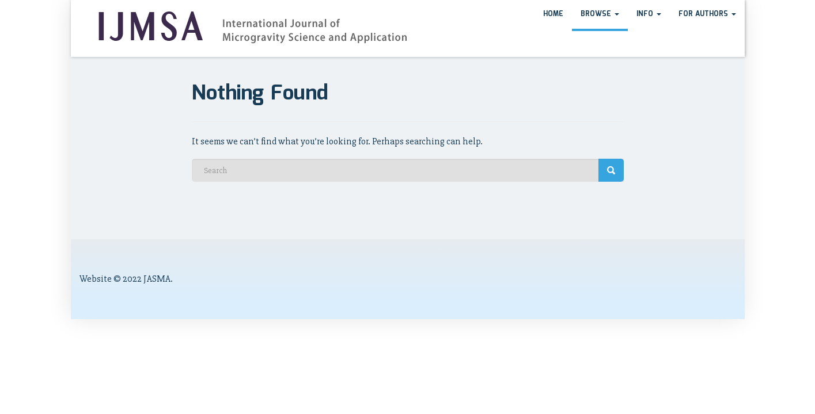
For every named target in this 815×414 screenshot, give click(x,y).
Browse (600, 14)
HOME (553, 14)
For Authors (707, 14)
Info (648, 14)
